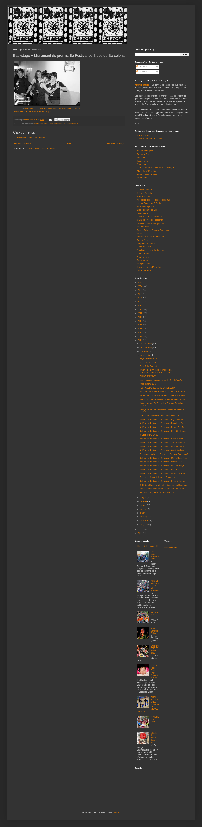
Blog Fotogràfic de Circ (147, 210)
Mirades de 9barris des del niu (154, 738)
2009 (140, 529)
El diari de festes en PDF (148, 546)
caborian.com (143, 213)
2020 (140, 302)
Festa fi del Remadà (148, 366)
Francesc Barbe (144, 154)
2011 (140, 336)
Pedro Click (142, 177)
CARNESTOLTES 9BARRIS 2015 (155, 649)
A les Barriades (143, 196)
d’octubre (144, 351)
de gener (144, 524)
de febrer (144, 520)
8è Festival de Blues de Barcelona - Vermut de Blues (163, 473)
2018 (140, 309)
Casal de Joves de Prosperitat (150, 220)
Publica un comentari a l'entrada (31, 138)
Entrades (141, 67)
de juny (143, 505)
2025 (140, 282)
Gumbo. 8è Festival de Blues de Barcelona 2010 (161, 416)
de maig (144, 509)
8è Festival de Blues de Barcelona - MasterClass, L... (163, 466)
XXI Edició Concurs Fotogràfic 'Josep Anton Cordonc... (163, 485)
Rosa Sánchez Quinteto (154, 630)
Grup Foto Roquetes (146, 243)
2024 (140, 286)
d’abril (143, 513)
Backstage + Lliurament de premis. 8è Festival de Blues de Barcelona (52, 108)
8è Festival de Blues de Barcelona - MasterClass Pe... (163, 458)
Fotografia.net (143, 240)
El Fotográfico (143, 227)
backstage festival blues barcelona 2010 (50, 124)
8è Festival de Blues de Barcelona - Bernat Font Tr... (162, 427)
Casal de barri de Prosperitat (149, 217)
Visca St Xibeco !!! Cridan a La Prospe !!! (155, 586)
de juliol (143, 501)
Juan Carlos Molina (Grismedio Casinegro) (155, 167)
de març (144, 517)
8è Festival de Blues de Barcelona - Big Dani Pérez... (163, 419)
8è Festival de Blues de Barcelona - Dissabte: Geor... (163, 431)
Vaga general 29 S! (148, 384)
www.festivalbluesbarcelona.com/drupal (32, 111)
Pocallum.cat (142, 260)
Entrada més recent (22, 143)
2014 (140, 325)
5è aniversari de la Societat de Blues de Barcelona (162, 489)
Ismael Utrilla (142, 161)
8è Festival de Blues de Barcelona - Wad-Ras (159, 469)
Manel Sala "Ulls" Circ (146, 171)
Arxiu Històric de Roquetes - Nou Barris (154, 200)
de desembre (146, 343)
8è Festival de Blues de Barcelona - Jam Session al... (163, 442)
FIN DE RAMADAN (148, 376)
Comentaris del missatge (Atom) (41, 148)
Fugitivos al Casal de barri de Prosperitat (157, 477)
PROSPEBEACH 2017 (155, 719)
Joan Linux (142, 164)
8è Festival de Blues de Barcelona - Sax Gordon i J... (163, 439)
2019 (140, 305)
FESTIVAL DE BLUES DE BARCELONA (157, 388)
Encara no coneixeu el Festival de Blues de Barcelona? (164, 454)
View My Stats (170, 548)
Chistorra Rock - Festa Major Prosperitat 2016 (155, 671)
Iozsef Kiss (142, 157)
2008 (140, 533)
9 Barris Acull (143, 135)
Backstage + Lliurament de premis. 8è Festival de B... (163, 395)
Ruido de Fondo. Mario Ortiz (149, 267)
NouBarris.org (143, 257)
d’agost (143, 497)
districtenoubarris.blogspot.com (150, 223)
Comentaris (142, 72)
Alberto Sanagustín (145, 151)
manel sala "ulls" (73, 124)
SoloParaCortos (144, 270)
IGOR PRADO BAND (149, 435)
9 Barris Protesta (144, 193)
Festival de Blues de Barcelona (150, 237)
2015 (140, 321)
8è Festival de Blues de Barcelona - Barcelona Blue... (163, 423)
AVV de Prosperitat (145, 206)
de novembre (146, 347)
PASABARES (154, 613)
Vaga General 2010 (148, 358)
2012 (140, 332)
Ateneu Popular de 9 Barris (149, 203)
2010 (140, 340)
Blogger (116, 812)
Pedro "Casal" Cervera (147, 174)
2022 (140, 294)
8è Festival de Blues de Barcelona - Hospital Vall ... (162, 462)
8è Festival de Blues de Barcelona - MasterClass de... (163, 446)
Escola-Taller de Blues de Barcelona (153, 230)
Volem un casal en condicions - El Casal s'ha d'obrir (162, 380)
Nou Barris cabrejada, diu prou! (150, 250)
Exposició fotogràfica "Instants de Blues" (157, 492)
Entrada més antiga (115, 143)
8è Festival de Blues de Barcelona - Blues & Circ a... (162, 481)
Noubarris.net (143, 253)
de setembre (146, 355)
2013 (140, 328)
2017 (140, 313)
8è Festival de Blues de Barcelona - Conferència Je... (163, 450)
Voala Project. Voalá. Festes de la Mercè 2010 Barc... (163, 392)
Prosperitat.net (143, 263)
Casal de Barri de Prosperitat (149, 139)
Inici (69, 143)
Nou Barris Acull (144, 247)
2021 (140, 298)
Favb (139, 233)
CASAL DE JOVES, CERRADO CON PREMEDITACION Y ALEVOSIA (156, 371)
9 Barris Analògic (144, 190)
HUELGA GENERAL (148, 362)
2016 (140, 317)
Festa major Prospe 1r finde (155, 555)
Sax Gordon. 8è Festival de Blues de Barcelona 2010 (163, 399)
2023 (140, 290)
